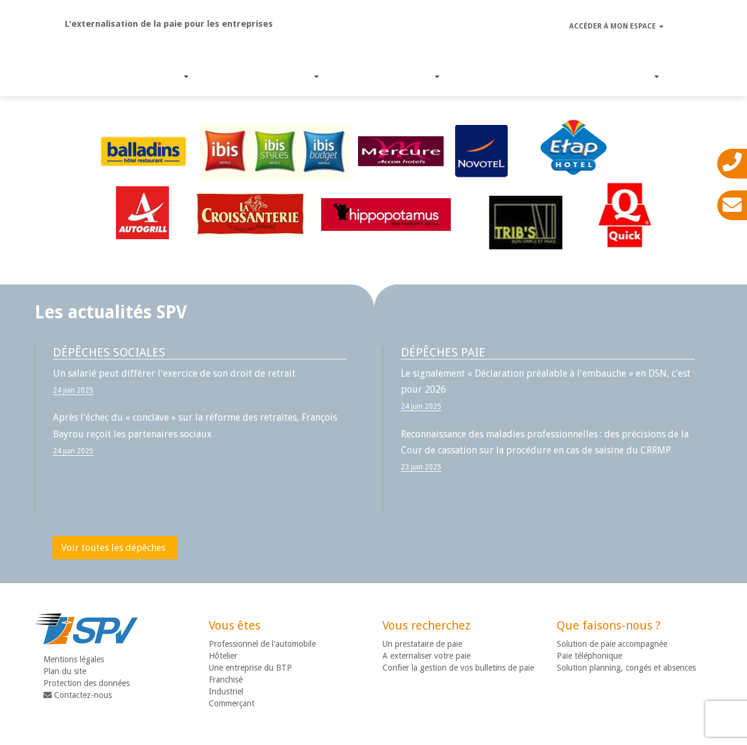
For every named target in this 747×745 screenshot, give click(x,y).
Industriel (226, 691)
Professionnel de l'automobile (262, 644)
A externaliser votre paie (426, 656)
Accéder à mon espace (616, 26)
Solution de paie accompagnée (612, 644)
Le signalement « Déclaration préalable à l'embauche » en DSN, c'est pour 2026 (545, 381)
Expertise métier (376, 76)
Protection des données (86, 683)
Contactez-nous (77, 695)
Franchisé (226, 679)
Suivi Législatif (491, 76)
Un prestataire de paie (422, 644)
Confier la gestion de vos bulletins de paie (458, 667)
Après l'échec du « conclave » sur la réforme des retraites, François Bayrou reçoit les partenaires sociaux (195, 425)
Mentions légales (73, 659)
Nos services (135, 76)
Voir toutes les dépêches (113, 547)
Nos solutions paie (250, 76)
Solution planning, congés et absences (626, 667)
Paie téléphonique (589, 656)
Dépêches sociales (109, 352)
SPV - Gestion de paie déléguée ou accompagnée (374, 33)
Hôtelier (223, 656)
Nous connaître (598, 76)
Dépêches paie (443, 352)
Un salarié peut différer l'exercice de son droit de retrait (174, 373)
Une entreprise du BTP (250, 667)
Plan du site (64, 671)
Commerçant (232, 703)
